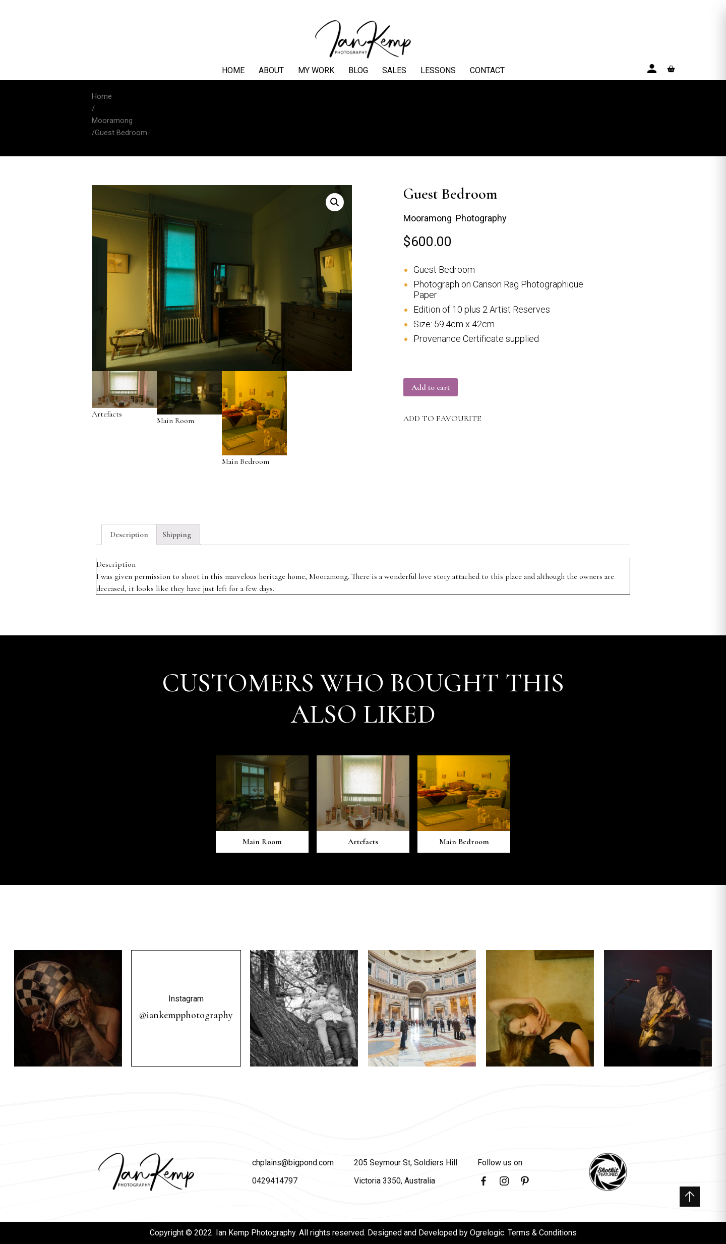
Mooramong (112, 120)
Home (102, 96)
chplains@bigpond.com (293, 1162)
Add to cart (430, 387)
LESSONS (438, 70)
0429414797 (274, 1181)
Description (129, 534)
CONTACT (487, 70)
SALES (394, 70)
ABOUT (271, 70)
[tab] (129, 534)
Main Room (189, 398)
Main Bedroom (254, 418)
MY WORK (316, 70)
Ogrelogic (487, 1232)
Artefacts (124, 395)
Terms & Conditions (542, 1232)
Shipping (177, 534)
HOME (233, 70)
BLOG (358, 70)
